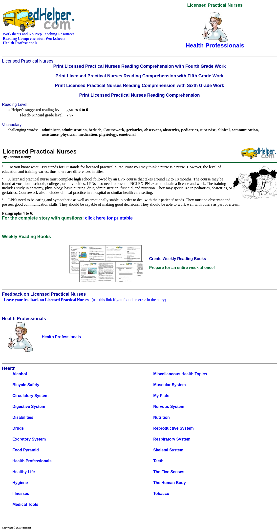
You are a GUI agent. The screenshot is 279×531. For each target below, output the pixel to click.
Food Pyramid (25, 450)
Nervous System (168, 406)
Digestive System (28, 406)
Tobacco (161, 493)
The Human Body (169, 483)
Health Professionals (31, 461)
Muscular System (169, 385)
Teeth (158, 461)
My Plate (161, 396)
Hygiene (20, 483)
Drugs (18, 428)
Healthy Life (23, 472)
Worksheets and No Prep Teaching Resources (38, 34)
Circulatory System (30, 396)
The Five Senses (168, 472)
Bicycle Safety (25, 385)
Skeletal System (168, 450)
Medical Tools (25, 504)
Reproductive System (173, 428)
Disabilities (22, 417)
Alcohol (19, 374)
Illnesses (20, 493)
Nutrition (161, 417)
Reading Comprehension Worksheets (34, 38)
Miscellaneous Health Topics (180, 374)
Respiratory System (171, 439)
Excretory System (29, 439)
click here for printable (109, 218)
